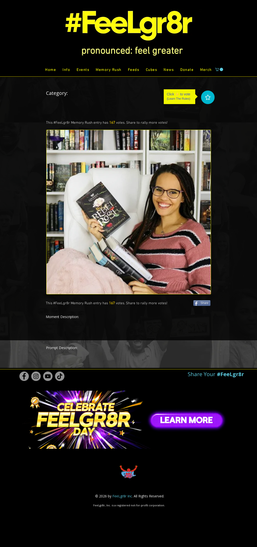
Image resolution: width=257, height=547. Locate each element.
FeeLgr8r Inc (122, 496)
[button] (132, 51)
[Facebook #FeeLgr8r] (24, 376)
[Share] (201, 303)
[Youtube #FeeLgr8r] (48, 376)
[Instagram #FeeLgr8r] (36, 376)
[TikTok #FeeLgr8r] (59, 376)
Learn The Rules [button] (178, 98)
